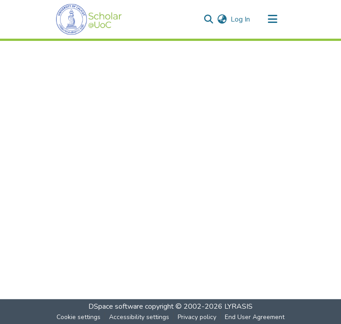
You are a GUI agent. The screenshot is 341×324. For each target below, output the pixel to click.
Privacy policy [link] (197, 317)
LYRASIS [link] (238, 306)
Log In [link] (241, 19)
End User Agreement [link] (254, 317)
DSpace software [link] (115, 306)
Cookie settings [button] (79, 317)
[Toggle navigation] (272, 19)
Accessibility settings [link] (139, 317)
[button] (89, 19)
